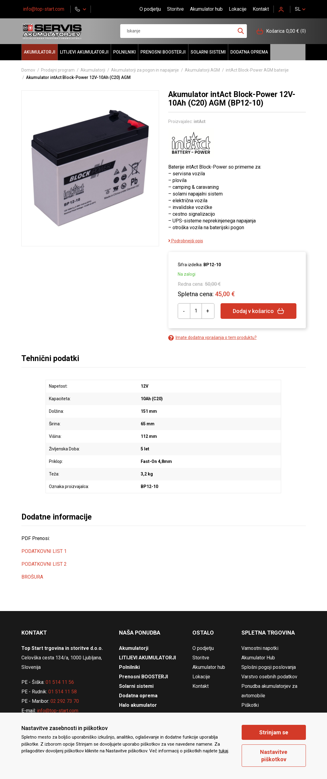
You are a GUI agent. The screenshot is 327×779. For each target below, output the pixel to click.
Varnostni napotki (259, 648)
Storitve (175, 9)
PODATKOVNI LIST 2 (44, 564)
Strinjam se (273, 732)
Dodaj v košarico (258, 311)
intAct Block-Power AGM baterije (257, 70)
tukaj (223, 751)
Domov (28, 70)
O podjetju (150, 9)
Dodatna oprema (249, 52)
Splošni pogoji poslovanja (268, 667)
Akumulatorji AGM (202, 70)
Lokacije (238, 9)
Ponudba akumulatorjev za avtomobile (269, 691)
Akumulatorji (39, 52)
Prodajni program (58, 70)
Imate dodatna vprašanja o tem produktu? (212, 337)
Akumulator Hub (258, 658)
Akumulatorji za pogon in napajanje (145, 70)
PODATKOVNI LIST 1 (44, 551)
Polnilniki (124, 52)
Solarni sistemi (208, 52)
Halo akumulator (287, 52)
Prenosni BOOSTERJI (163, 52)
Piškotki (250, 705)
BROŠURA (32, 577)
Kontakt (261, 9)
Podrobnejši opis (185, 240)
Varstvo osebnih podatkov (269, 677)
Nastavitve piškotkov (273, 755)
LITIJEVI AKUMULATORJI (84, 52)
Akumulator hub (206, 9)
